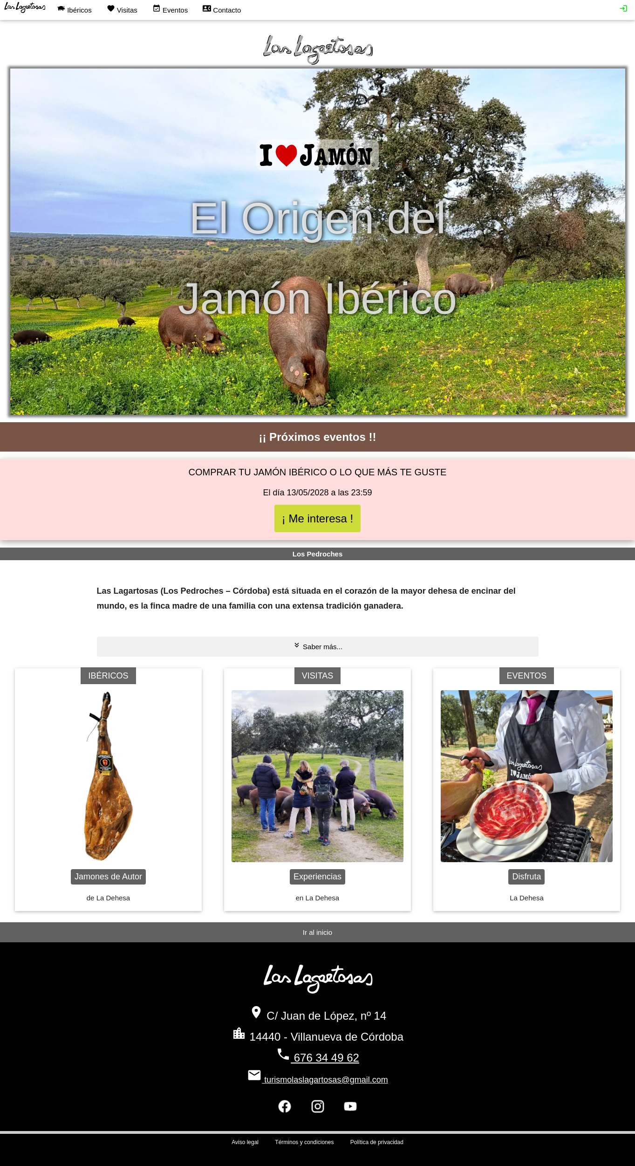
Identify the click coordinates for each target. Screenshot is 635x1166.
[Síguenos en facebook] (285, 1109)
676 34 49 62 (317, 1057)
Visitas (122, 9)
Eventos (170, 9)
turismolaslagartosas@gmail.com (317, 1079)
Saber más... (317, 646)
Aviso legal (245, 1142)
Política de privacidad (376, 1142)
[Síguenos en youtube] (350, 1109)
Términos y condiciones (304, 1142)
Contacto (222, 9)
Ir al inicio (317, 932)
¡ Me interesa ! (317, 518)
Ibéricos (74, 9)
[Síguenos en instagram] (318, 1109)
